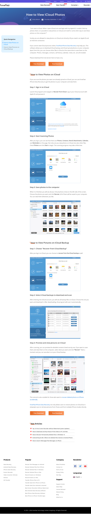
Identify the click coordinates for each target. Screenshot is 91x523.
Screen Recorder (8, 472)
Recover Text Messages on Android (34, 464)
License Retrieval (60, 489)
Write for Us (59, 497)
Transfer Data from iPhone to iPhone (35, 482)
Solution (69, 1)
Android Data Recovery (10, 467)
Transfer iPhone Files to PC (32, 480)
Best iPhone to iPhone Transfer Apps (35, 495)
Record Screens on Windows (33, 474)
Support (62, 1)
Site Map (58, 474)
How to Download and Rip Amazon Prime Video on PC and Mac (50, 431)
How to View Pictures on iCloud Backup (11, 48)
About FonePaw (60, 464)
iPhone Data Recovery (10, 469)
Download (48, 1)
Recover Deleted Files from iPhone (34, 467)
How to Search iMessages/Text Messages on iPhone (46, 440)
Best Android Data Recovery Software (35, 490)
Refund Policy (60, 491)
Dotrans (6, 477)
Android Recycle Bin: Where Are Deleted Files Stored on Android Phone (52, 437)
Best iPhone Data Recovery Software (35, 493)
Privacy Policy (60, 472)
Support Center (60, 484)
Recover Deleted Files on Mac (33, 472)
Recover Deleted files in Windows (34, 469)
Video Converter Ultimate (10, 474)
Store (55, 1)
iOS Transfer (7, 480)
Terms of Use (59, 469)
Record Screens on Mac (31, 477)
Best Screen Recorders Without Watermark (37, 488)
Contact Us (59, 467)
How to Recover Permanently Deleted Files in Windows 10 (48, 434)
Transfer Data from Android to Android (35, 485)
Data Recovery (7, 464)
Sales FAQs (59, 486)
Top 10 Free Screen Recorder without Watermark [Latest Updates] (50, 428)
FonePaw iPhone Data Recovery (66, 46)
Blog (76, 1)
